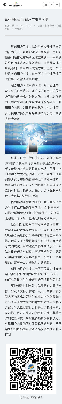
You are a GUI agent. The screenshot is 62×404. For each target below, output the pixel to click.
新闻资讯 (49, 25)
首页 (40, 25)
